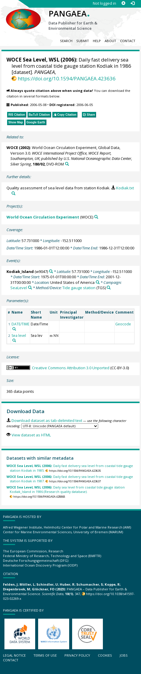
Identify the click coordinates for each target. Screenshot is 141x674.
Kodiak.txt (125, 188)
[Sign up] (123, 3)
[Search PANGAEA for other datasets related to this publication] (67, 164)
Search (66, 41)
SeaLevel (18, 287)
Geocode (123, 324)
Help (97, 41)
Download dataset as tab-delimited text (47, 420)
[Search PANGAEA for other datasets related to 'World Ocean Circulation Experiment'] (96, 217)
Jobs (124, 655)
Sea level (19, 335)
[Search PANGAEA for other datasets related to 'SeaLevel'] (30, 287)
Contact (127, 41)
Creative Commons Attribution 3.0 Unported (70, 367)
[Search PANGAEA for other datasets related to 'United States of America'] (98, 282)
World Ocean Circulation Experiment (43, 217)
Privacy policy (77, 655)
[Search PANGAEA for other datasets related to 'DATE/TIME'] (14, 329)
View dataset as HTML (31, 435)
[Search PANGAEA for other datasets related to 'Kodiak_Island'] (51, 271)
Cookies (105, 655)
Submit (82, 41)
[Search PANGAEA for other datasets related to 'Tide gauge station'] (109, 287)
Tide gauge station (78, 287)
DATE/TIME (20, 324)
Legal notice (14, 655)
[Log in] (132, 3)
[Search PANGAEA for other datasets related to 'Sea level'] (14, 340)
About (110, 41)
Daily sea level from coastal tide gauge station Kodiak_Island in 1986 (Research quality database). (66, 489)
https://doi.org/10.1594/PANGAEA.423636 (67, 78)
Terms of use (45, 655)
